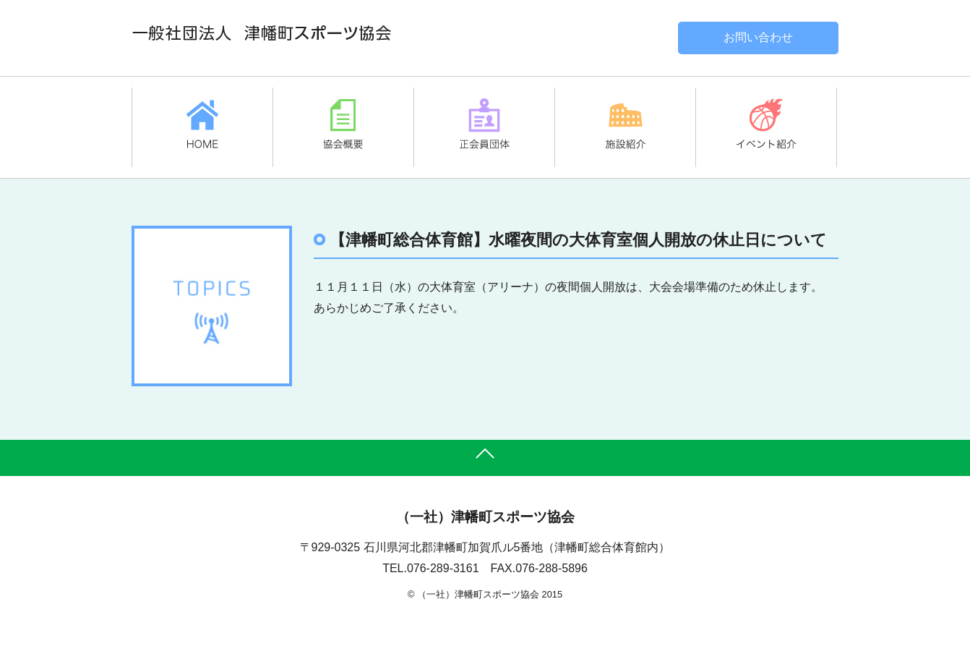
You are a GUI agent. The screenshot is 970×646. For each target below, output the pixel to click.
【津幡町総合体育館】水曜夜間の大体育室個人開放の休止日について (578, 240)
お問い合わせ (758, 37)
